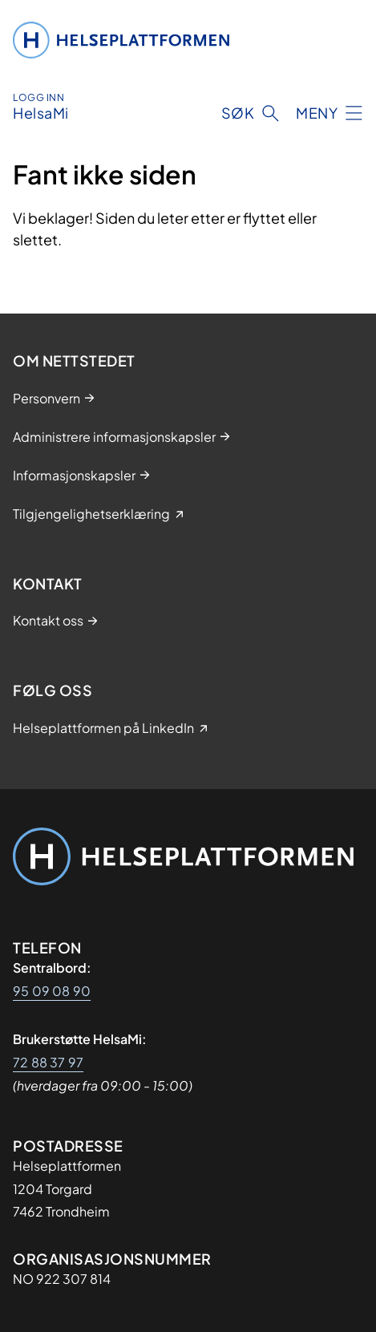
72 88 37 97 (48, 1062)
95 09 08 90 (52, 990)
